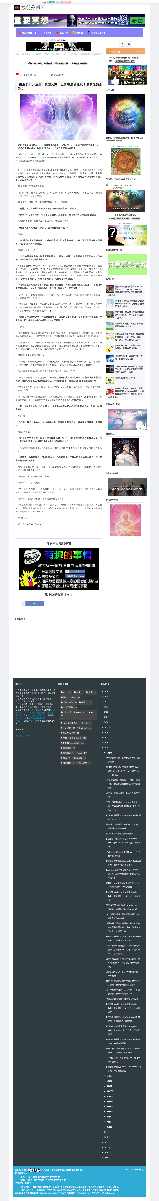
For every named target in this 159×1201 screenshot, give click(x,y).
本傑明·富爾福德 (122, 218)
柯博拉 (111, 218)
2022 (106, 712)
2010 (106, 1152)
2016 (106, 743)
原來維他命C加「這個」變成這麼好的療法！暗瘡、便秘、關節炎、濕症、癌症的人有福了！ (129, 337)
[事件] (111, 61)
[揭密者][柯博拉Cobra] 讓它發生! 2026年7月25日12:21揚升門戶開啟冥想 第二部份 (129, 303)
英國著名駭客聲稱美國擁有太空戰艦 (122, 999)
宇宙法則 (67, 728)
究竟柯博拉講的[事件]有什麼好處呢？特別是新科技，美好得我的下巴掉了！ (129, 315)
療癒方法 (67, 748)
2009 (106, 1158)
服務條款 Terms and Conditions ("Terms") (48, 1193)
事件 (33, 721)
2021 (106, 717)
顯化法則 (83, 763)
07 (108, 1096)
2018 (106, 732)
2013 (106, 1137)
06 (108, 1101)
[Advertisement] (59, 647)
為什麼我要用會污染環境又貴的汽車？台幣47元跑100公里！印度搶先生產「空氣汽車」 (123, 771)
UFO (25, 713)
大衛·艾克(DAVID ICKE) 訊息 (76, 723)
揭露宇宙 (135, 218)
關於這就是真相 (96, 33)
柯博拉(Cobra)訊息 (71, 743)
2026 (106, 691)
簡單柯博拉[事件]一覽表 (125, 61)
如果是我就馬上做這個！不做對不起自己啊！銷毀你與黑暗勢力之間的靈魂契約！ (123, 784)
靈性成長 (67, 763)
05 (108, 1106)
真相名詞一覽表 (22, 736)
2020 (106, 722)
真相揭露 (47, 33)
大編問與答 (68, 707)
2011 (106, 1147)
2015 (106, 748)
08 (108, 1091)
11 (108, 1076)
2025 (106, 697)
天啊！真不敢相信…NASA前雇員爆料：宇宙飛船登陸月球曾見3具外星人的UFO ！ (123, 806)
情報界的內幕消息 (37, 715)
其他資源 (77, 33)
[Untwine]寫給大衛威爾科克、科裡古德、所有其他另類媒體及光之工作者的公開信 (123, 874)
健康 (90, 692)
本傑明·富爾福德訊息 (72, 738)
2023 (106, 707)
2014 (106, 1132)
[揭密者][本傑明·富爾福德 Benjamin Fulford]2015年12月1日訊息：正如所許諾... (122, 1030)
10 (108, 1081)
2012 (106, 1142)
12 (108, 753)
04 (108, 1112)
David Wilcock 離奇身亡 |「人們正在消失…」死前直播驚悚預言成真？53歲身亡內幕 (129, 369)
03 (108, 1117)
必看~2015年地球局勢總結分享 (119, 833)
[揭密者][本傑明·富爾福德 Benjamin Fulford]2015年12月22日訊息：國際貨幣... (123, 843)
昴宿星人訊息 (69, 733)
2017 (106, 737)
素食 (65, 758)
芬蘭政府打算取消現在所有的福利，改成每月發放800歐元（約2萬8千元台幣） (123, 963)
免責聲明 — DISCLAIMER (103, 1193)
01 (108, 1127)
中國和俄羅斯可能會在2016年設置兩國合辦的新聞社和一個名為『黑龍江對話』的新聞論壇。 (123, 950)
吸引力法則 (34, 154)
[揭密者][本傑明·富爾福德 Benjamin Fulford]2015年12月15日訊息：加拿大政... (123, 896)
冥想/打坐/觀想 (69, 697)
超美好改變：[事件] (28, 33)
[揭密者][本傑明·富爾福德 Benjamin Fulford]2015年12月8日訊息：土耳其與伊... (122, 1008)
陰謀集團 (41, 713)
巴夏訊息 (83, 728)
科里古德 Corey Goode (72, 753)
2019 (106, 727)
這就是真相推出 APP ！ (125, 378)
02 (108, 1122)
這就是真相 (24, 1193)
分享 (35, 604)
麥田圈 (32, 713)
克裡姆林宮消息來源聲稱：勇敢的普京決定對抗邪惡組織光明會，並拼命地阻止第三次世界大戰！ (123, 927)
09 (108, 1086)
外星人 (84, 702)
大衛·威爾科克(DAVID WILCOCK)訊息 (78, 713)
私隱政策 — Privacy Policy (78, 1193)
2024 (106, 702)
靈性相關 (62, 33)
